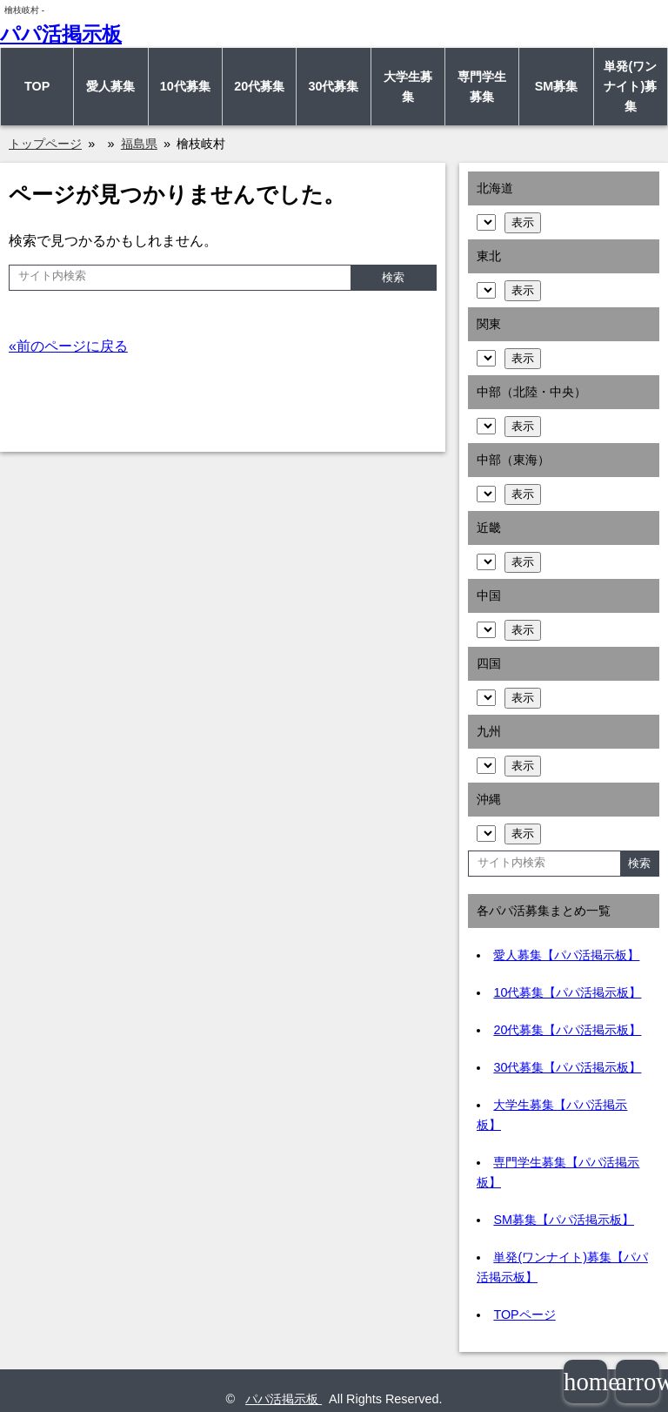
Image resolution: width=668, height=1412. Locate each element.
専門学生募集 (482, 87)
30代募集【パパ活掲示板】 (567, 1067)
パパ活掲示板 (61, 34)
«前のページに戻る (68, 346)
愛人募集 (110, 86)
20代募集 (259, 86)
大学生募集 (408, 87)
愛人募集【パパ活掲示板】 (566, 955)
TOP (37, 86)
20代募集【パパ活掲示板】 (567, 1030)
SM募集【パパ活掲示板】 (563, 1220)
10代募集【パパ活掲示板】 (567, 992)
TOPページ (524, 1314)
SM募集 (556, 86)
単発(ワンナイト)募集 (630, 86)
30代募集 (333, 86)
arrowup (637, 1381)
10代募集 (185, 86)
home (585, 1381)
